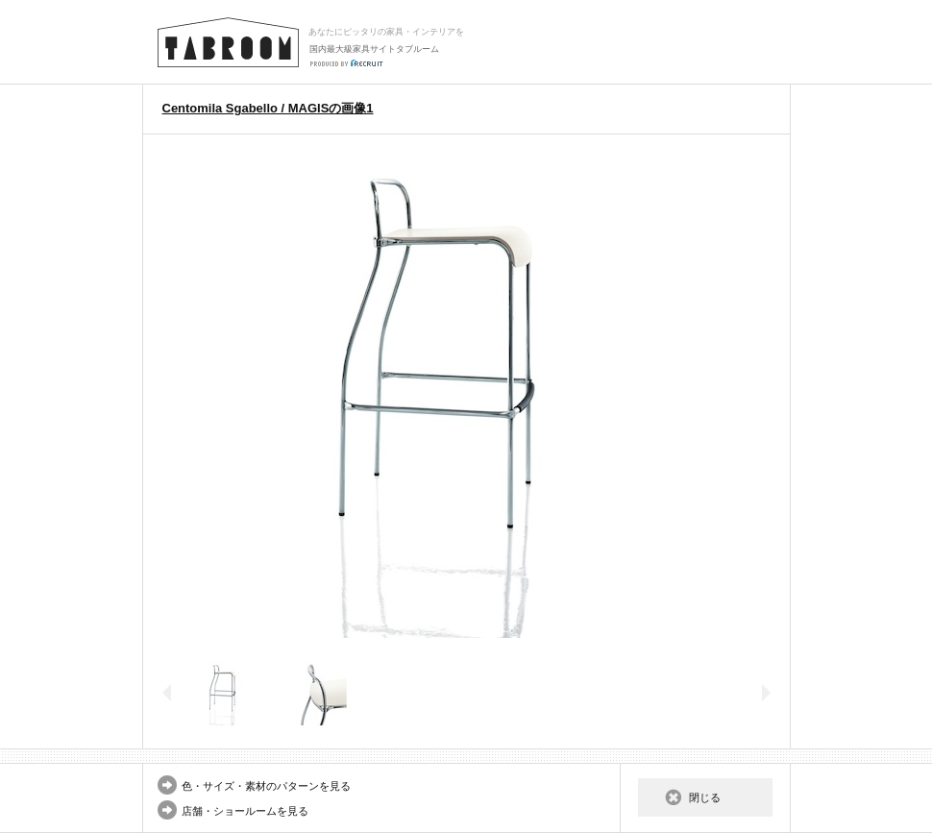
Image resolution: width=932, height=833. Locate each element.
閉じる (705, 797)
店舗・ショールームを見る (245, 811)
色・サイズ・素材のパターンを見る (266, 786)
